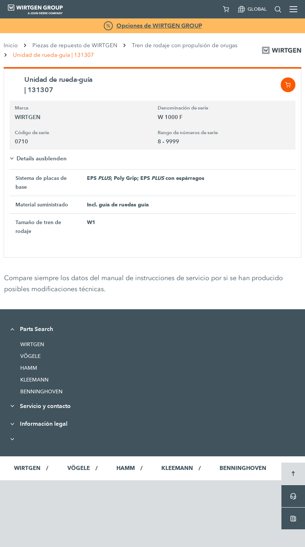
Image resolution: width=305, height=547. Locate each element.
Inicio (11, 45)
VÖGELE (30, 356)
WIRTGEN (32, 344)
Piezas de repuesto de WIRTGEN (74, 45)
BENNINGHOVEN (41, 391)
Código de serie (32, 133)
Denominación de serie (183, 108)
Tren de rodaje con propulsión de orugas (185, 45)
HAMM (28, 368)
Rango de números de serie (188, 133)
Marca (21, 108)
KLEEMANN (34, 379)
